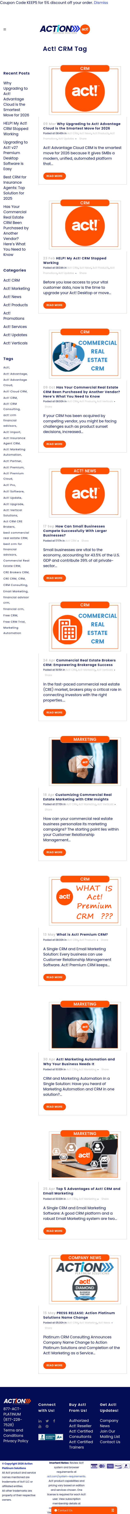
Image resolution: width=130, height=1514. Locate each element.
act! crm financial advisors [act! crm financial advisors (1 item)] (10, 420)
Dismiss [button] (101, 2)
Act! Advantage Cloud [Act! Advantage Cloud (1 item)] (15, 382)
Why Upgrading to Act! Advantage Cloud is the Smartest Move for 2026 (16, 99)
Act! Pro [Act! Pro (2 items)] (9, 485)
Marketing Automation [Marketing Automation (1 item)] (12, 630)
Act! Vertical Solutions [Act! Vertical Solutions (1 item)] (12, 512)
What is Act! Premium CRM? (82, 934)
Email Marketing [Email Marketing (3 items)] (15, 591)
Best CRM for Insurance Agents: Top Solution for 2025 (14, 187)
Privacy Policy (16, 1440)
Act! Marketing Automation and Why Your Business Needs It (79, 1061)
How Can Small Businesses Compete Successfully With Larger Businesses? (75, 531)
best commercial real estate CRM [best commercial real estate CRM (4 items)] (16, 535)
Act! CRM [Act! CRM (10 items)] (10, 398)
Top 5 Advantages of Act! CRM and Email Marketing (82, 1191)
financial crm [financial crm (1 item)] (13, 609)
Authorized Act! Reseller (80, 1423)
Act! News (12, 296)
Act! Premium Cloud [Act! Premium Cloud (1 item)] (13, 476)
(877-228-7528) (12, 1422)
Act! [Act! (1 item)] (6, 367)
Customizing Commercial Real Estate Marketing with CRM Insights (77, 797)
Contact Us (110, 1441)
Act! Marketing (16, 288)
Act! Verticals (15, 343)
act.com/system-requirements (66, 1476)
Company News (109, 1423)
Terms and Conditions (13, 1433)
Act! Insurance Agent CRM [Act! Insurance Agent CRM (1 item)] (14, 440)
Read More (55, 176)
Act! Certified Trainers (81, 1444)
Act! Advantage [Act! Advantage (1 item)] (15, 374)
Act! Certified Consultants (81, 1434)
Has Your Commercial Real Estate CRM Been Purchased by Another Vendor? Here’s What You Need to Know (16, 230)
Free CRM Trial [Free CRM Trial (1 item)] (14, 622)
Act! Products (15, 304)
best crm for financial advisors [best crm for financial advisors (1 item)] (12, 549)
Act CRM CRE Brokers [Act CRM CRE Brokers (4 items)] (13, 524)
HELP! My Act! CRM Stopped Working (15, 128)
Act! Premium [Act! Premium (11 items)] (13, 467)
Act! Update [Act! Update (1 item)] (12, 498)
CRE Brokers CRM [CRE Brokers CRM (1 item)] (16, 572)
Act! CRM (11, 280)
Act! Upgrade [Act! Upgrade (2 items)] (13, 504)
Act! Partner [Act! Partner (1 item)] (12, 461)
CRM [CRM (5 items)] (21, 579)
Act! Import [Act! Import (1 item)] (12, 432)
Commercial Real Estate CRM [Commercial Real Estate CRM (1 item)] (16, 563)
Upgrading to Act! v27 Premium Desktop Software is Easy (15, 155)
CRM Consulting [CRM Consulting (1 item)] (15, 585)
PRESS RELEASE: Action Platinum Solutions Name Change (79, 1315)
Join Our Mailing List (110, 1434)
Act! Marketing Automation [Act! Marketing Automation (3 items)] (14, 452)
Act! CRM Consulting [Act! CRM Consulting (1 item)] (11, 406)
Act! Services (15, 326)
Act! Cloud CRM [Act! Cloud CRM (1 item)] (15, 391)
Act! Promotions (13, 316)
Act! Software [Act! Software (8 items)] (13, 491)
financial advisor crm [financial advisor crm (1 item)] (16, 600)
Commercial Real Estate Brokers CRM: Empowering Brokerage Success (79, 662)
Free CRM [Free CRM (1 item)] (10, 615)
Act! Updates (15, 334)
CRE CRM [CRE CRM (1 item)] (10, 579)
